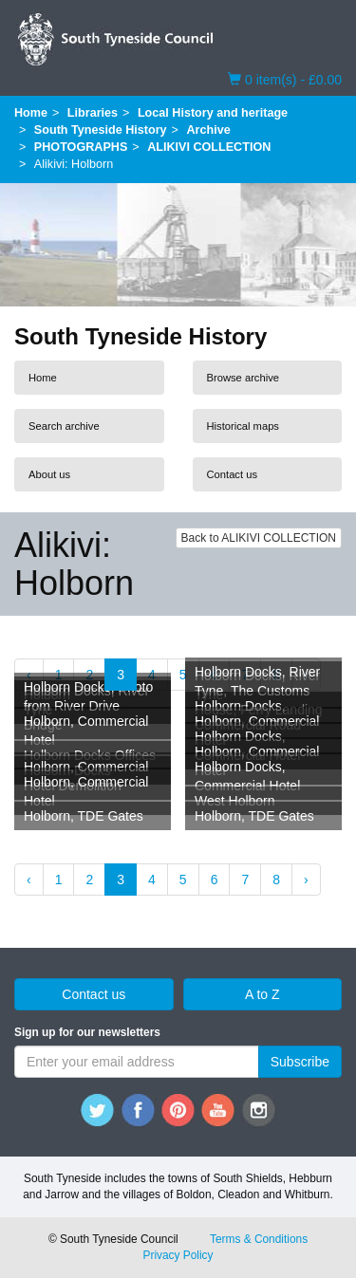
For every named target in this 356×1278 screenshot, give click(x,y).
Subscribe (300, 1061)
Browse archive (243, 377)
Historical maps (243, 426)
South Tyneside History (100, 130)
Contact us (232, 474)
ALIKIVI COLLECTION (209, 147)
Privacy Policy (177, 1255)
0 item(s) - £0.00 (285, 78)
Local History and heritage (213, 113)
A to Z (262, 994)
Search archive (64, 426)
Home (30, 113)
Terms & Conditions (259, 1239)
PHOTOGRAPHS (80, 147)
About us (49, 474)
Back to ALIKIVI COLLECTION (258, 538)
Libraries (92, 113)
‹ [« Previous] (29, 879)
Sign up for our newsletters (87, 1032)
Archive (208, 130)
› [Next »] (306, 879)
